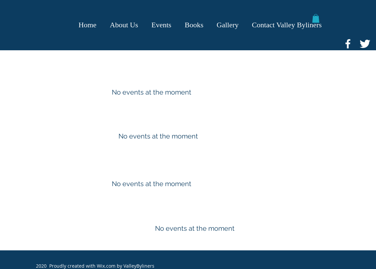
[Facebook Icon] (348, 44)
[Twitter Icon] (365, 44)
